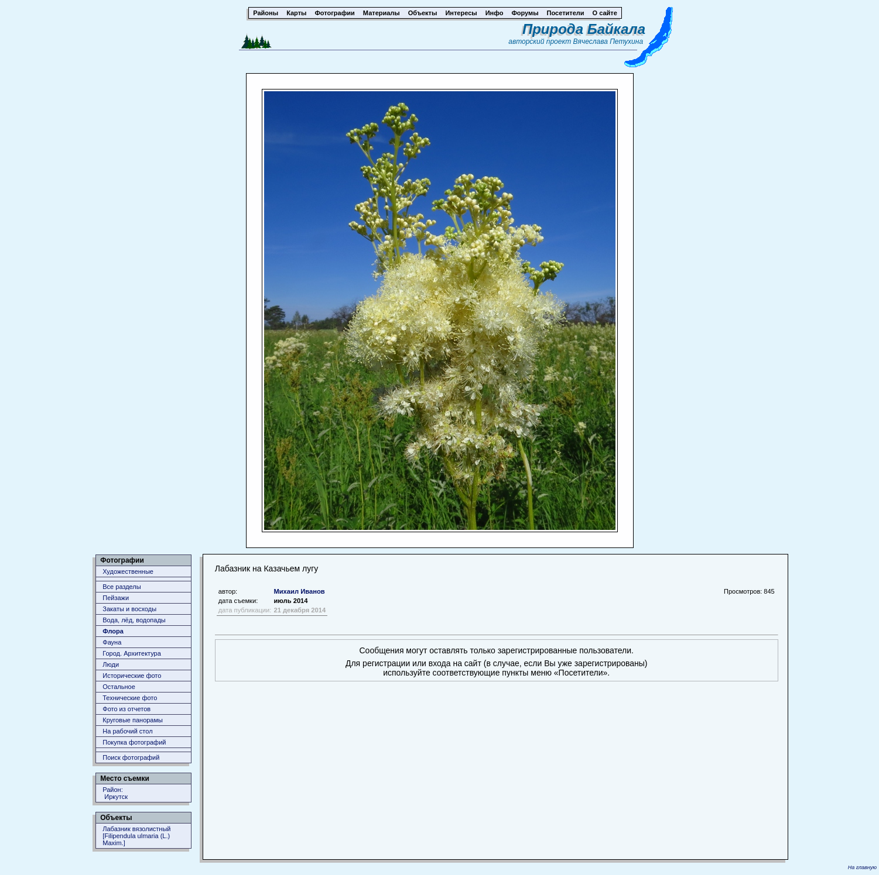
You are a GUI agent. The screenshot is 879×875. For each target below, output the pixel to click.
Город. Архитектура (131, 653)
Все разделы (121, 586)
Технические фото (129, 697)
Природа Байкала (583, 29)
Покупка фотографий (134, 742)
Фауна (111, 642)
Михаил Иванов (298, 591)
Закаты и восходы (129, 608)
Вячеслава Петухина (608, 41)
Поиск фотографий (130, 757)
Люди (110, 664)
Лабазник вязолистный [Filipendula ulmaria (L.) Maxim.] (136, 835)
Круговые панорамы (132, 720)
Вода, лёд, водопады (133, 619)
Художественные (127, 571)
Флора (113, 631)
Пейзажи (115, 597)
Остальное (118, 686)
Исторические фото (131, 675)
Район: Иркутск (115, 793)
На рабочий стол (127, 731)
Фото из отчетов (126, 708)
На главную (862, 867)
